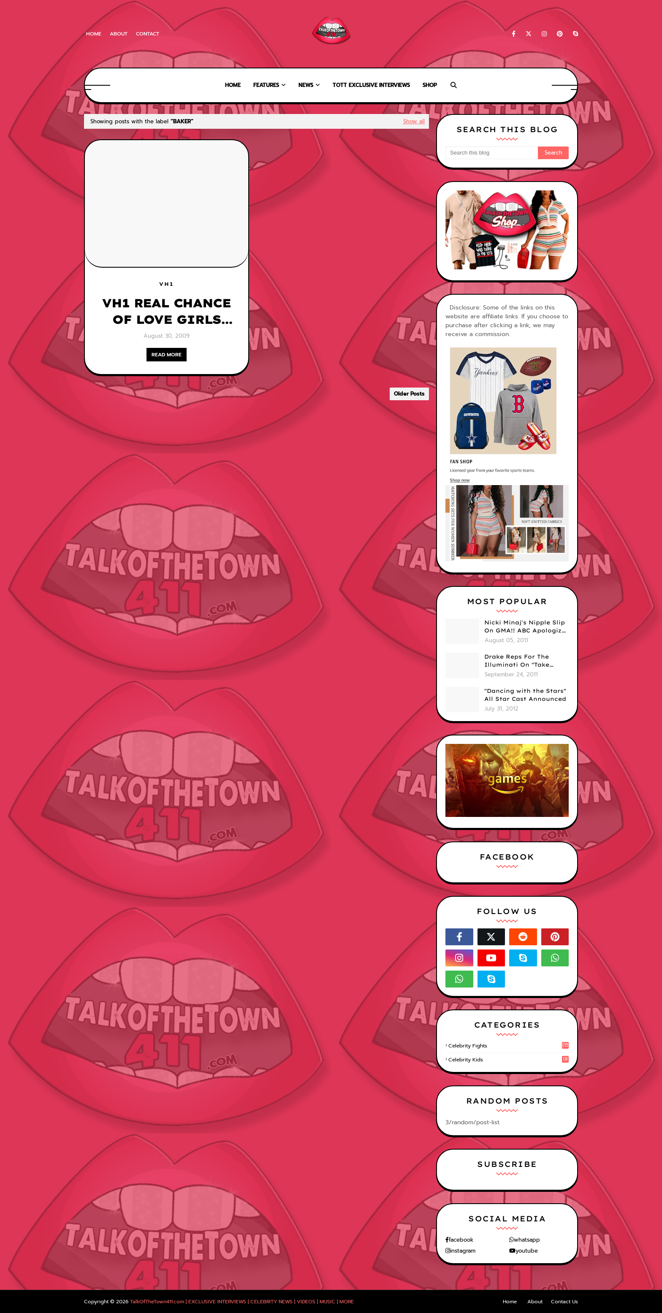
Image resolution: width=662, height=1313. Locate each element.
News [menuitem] (305, 85)
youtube (526, 1251)
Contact (147, 34)
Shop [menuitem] (430, 85)
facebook (461, 1240)
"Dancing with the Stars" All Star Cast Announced (525, 695)
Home (93, 34)
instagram (462, 1251)
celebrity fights (508, 1046)
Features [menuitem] (266, 85)
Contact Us (564, 1301)
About (119, 34)
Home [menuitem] (233, 85)
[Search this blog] (491, 152)
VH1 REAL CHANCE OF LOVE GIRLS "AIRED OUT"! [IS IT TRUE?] (166, 312)
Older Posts (409, 394)
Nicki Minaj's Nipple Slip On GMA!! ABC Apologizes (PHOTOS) (526, 627)
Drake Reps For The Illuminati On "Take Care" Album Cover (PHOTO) (516, 661)
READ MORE (167, 354)
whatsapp (527, 1240)
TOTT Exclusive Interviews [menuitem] (371, 85)
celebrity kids (508, 1059)
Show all (414, 121)
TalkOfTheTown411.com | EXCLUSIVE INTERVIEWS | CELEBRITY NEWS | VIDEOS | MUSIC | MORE (242, 1301)
